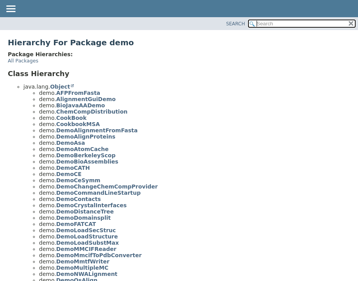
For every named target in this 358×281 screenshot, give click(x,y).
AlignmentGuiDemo (86, 99)
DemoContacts (78, 199)
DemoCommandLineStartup (98, 193)
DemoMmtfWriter (83, 261)
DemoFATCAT (76, 224)
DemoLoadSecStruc (86, 230)
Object (60, 87)
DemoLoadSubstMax (87, 243)
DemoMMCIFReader (86, 249)
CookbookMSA (78, 124)
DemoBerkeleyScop (85, 155)
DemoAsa (70, 143)
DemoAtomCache (82, 149)
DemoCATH (73, 168)
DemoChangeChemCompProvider (107, 186)
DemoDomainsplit (83, 218)
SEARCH (235, 24)
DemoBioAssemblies (87, 161)
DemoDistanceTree (85, 211)
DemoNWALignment (86, 274)
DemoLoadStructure (87, 236)
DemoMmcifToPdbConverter (99, 255)
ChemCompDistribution (92, 111)
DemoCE (69, 174)
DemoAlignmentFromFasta (97, 130)
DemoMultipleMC (82, 268)
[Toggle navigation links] (10, 9)
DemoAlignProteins (85, 136)
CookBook (71, 118)
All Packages (23, 61)
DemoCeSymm (78, 180)
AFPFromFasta (78, 93)
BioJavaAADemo (80, 105)
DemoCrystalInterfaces (91, 205)
